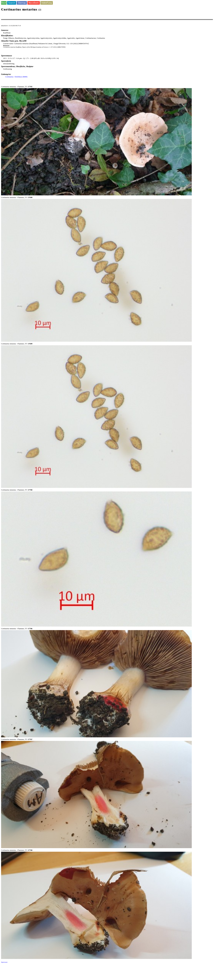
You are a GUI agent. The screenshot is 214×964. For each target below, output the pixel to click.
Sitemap (22, 3)
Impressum (4, 962)
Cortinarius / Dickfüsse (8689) (16, 77)
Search (11, 3)
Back (3, 3)
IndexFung (46, 3)
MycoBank (34, 3)
